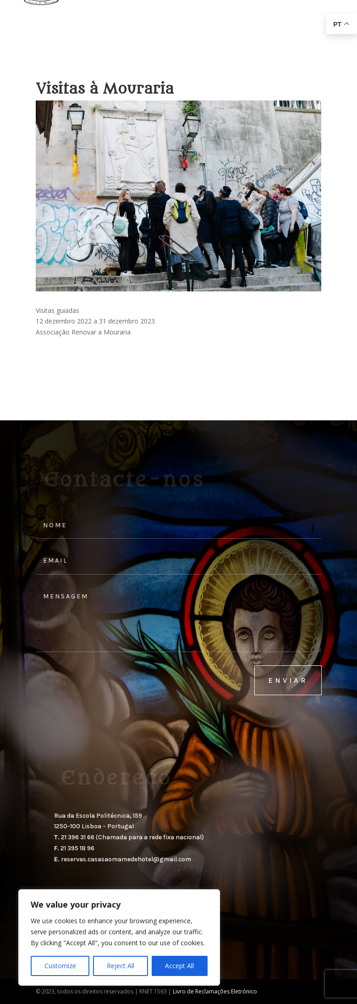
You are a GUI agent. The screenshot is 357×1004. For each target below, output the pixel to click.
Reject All (120, 965)
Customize (60, 965)
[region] (119, 937)
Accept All (179, 965)
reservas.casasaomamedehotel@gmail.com (126, 859)
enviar (288, 680)
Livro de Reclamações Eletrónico (215, 991)
